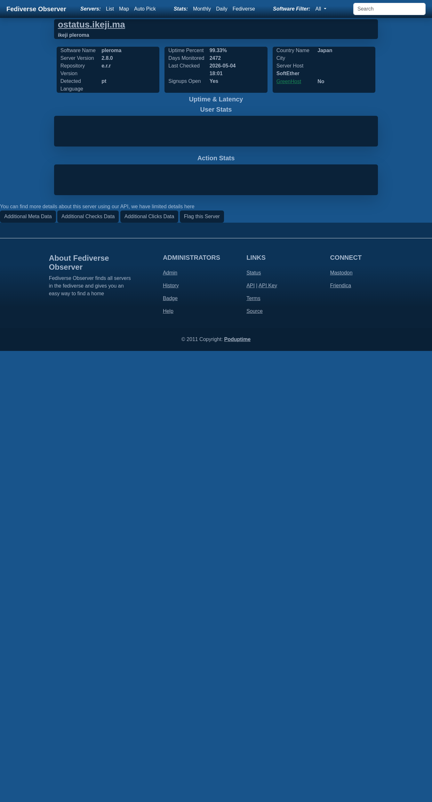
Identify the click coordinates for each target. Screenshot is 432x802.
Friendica (340, 736)
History (171, 736)
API (250, 736)
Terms (253, 749)
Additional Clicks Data (149, 667)
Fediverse (244, 9)
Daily (222, 9)
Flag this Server (202, 667)
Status (253, 724)
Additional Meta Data (28, 667)
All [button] (318, 9)
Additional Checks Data (88, 667)
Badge (170, 749)
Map (124, 9)
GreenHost (288, 81)
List (110, 9)
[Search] (389, 9)
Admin (170, 724)
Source (254, 762)
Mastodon (341, 724)
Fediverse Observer (36, 8)
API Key (268, 736)
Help (168, 762)
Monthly (202, 9)
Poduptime (237, 790)
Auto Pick (145, 9)
